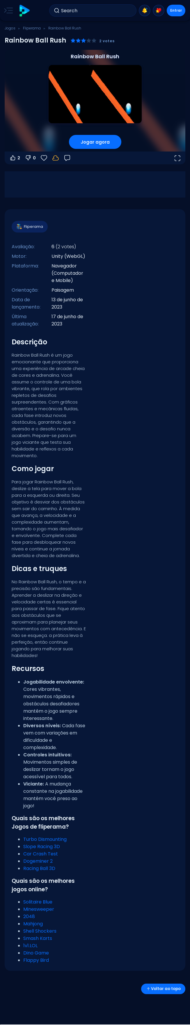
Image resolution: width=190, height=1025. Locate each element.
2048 (29, 916)
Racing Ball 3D (39, 868)
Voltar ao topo (163, 988)
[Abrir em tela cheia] (177, 157)
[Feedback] (67, 157)
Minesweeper (38, 909)
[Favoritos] (43, 157)
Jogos (10, 28)
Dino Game (36, 953)
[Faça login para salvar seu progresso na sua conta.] (55, 157)
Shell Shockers (39, 931)
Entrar (176, 10)
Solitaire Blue (37, 902)
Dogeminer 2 (38, 861)
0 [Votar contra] (30, 157)
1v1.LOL (30, 945)
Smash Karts (37, 938)
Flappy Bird (36, 960)
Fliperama (32, 28)
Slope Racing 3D (41, 846)
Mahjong (33, 923)
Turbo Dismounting (45, 839)
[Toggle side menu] (7, 10)
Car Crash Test (40, 853)
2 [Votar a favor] (14, 157)
